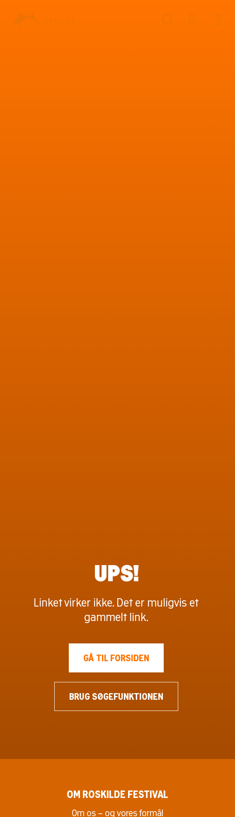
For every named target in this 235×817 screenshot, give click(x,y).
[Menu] (215, 20)
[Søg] (167, 20)
